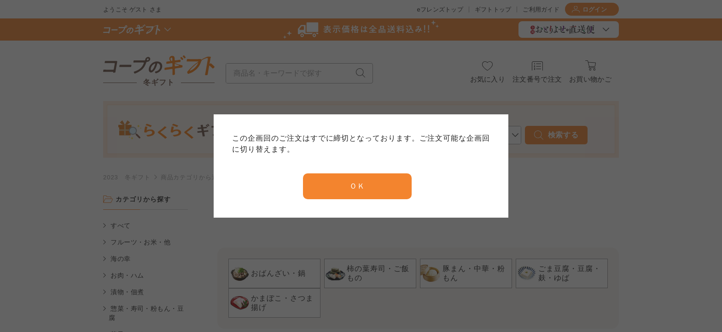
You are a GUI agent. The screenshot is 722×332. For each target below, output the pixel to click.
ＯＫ (357, 186)
